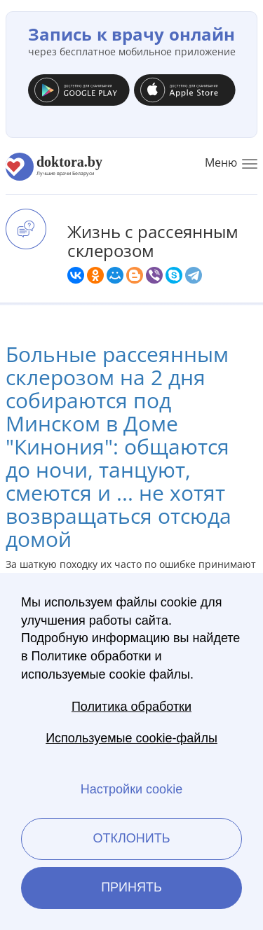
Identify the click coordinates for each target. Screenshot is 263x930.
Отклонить (131, 838)
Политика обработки (131, 707)
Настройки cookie (131, 789)
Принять (131, 887)
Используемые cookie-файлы (131, 738)
